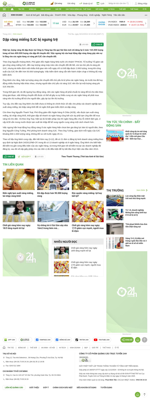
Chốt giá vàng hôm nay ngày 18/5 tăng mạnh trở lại (16, 226)
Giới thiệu (34, 387)
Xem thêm (140, 190)
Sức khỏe (99, 9)
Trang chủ (7, 34)
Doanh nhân (60, 15)
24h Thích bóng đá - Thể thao (78, 9)
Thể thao (134, 9)
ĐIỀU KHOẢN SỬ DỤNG (86, 387)
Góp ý (46, 387)
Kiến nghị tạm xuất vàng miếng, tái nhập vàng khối (18, 194)
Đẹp (86, 348)
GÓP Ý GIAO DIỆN (8, 396)
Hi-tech (111, 9)
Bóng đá (32, 9)
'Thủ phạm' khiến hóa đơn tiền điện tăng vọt (136, 225)
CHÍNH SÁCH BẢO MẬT (63, 387)
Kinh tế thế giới (33, 15)
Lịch (100, 3)
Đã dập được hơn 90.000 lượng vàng (52, 194)
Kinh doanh (46, 9)
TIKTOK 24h (82, 340)
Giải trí (58, 9)
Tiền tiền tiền (119, 15)
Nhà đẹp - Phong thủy (78, 15)
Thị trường (115, 190)
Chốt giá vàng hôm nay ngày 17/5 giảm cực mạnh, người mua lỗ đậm (88, 228)
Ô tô (144, 9)
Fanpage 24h (43, 340)
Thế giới (122, 9)
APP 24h (9, 340)
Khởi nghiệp (94, 15)
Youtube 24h (101, 340)
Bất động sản (47, 15)
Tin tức (21, 9)
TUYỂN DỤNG (106, 387)
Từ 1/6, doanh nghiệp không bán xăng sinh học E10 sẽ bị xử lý (136, 212)
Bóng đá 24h (63, 340)
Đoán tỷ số (85, 3)
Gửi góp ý (24, 157)
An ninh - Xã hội (48, 348)
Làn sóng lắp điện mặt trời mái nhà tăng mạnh (135, 197)
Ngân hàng (107, 15)
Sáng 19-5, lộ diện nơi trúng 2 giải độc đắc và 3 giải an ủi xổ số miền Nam (136, 242)
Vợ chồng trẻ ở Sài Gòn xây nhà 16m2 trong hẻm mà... (52, 226)
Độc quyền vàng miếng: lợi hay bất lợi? (87, 194)
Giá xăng (71, 3)
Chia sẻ (99, 45)
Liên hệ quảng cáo (14, 387)
